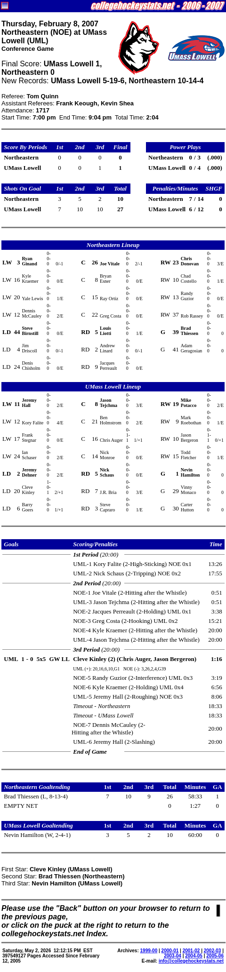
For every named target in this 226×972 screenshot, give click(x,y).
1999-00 (149, 950)
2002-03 (212, 950)
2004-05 (193, 955)
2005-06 (215, 955)
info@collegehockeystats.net (191, 961)
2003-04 (172, 955)
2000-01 (170, 950)
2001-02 (191, 950)
